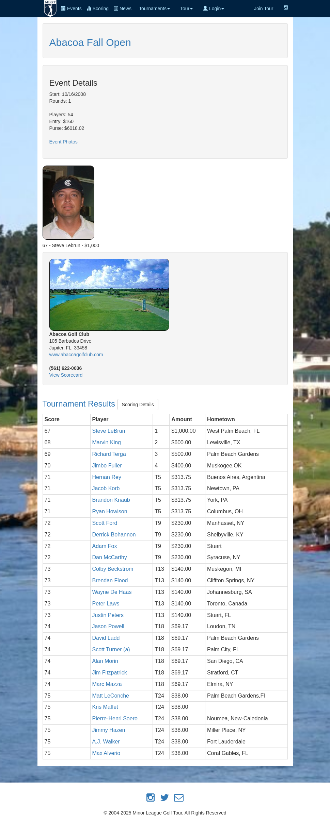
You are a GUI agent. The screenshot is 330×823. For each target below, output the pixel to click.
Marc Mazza (107, 684)
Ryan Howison (109, 511)
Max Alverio (106, 753)
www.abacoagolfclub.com (76, 354)
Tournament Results (80, 403)
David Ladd (106, 638)
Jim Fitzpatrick (109, 672)
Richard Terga (109, 454)
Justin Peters (108, 615)
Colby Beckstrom (112, 569)
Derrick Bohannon (114, 534)
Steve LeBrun (108, 431)
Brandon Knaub (111, 500)
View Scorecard (66, 375)
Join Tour (263, 8)
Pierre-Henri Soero (115, 718)
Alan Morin (105, 661)
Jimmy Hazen (108, 730)
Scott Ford (104, 523)
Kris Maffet (105, 707)
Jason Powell (108, 626)
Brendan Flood (110, 580)
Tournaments (154, 8)
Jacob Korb (106, 488)
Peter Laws (106, 603)
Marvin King (106, 442)
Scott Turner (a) (111, 649)
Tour (186, 8)
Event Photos (63, 141)
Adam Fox (104, 546)
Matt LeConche (110, 696)
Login (213, 8)
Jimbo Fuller (107, 465)
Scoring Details (138, 404)
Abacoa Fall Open (90, 42)
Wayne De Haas (112, 592)
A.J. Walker (106, 741)
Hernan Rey (106, 477)
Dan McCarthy (109, 557)
